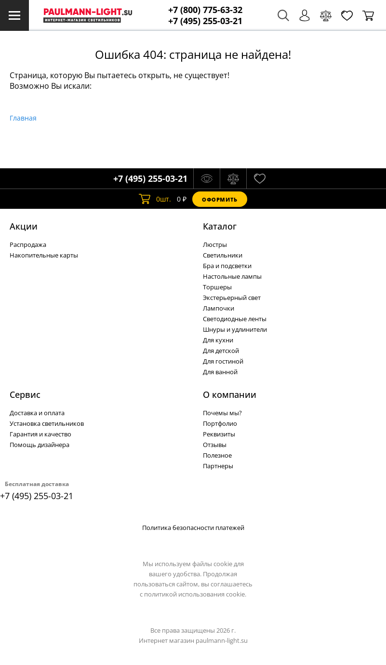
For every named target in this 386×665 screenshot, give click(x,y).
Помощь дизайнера (39, 444)
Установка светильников (47, 423)
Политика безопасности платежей (193, 527)
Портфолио (220, 423)
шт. (155, 199)
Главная (23, 117)
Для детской (221, 350)
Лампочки (218, 308)
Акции (24, 226)
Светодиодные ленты (234, 318)
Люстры (215, 244)
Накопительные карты (44, 255)
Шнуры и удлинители (235, 329)
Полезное (217, 455)
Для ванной (220, 371)
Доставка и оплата (37, 412)
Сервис (25, 394)
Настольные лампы (232, 276)
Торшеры (217, 287)
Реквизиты (219, 434)
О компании (229, 394)
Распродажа (28, 244)
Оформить (220, 199)
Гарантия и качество (40, 434)
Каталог (220, 226)
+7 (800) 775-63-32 (205, 9)
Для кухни (218, 340)
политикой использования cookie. (195, 594)
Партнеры (218, 465)
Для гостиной (223, 361)
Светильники (222, 255)
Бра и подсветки (227, 265)
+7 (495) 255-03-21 (205, 21)
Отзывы (214, 444)
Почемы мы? (222, 412)
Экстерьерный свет (232, 297)
